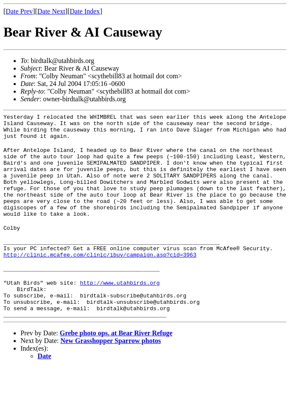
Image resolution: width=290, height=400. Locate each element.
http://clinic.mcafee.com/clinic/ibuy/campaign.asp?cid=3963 (99, 279)
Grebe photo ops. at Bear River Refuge (116, 366)
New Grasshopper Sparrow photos (111, 373)
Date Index (85, 11)
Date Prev (19, 11)
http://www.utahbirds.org (120, 309)
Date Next (51, 11)
